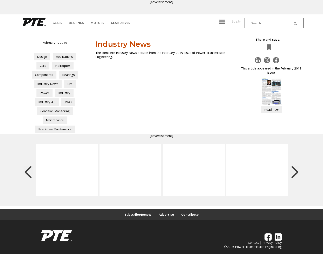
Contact (253, 242)
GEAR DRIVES (120, 23)
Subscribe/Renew (138, 214)
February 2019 (291, 68)
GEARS (57, 23)
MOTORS (97, 23)
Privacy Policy (272, 242)
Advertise (166, 214)
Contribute (190, 214)
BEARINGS (76, 23)
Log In (236, 21)
